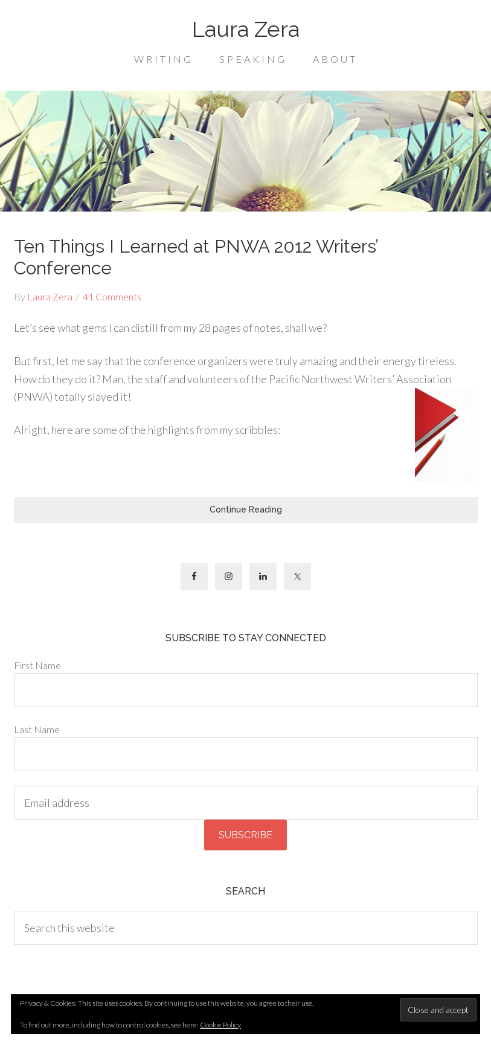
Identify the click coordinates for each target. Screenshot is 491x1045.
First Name (37, 665)
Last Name (37, 729)
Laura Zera (246, 29)
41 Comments (112, 296)
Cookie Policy (220, 1024)
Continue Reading (246, 509)
